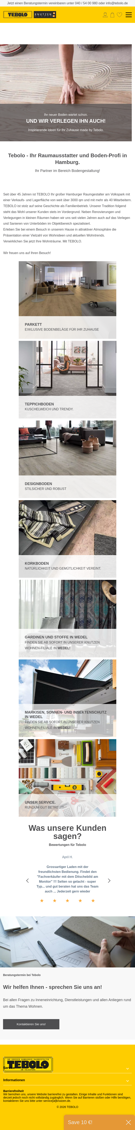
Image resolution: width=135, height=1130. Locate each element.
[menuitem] (106, 14)
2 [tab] (73, 137)
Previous (27, 880)
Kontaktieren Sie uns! (31, 1024)
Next (107, 880)
